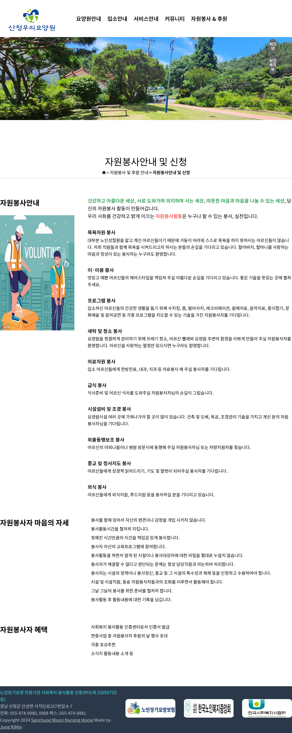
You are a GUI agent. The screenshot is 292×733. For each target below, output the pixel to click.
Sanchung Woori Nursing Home (62, 720)
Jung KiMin (11, 727)
